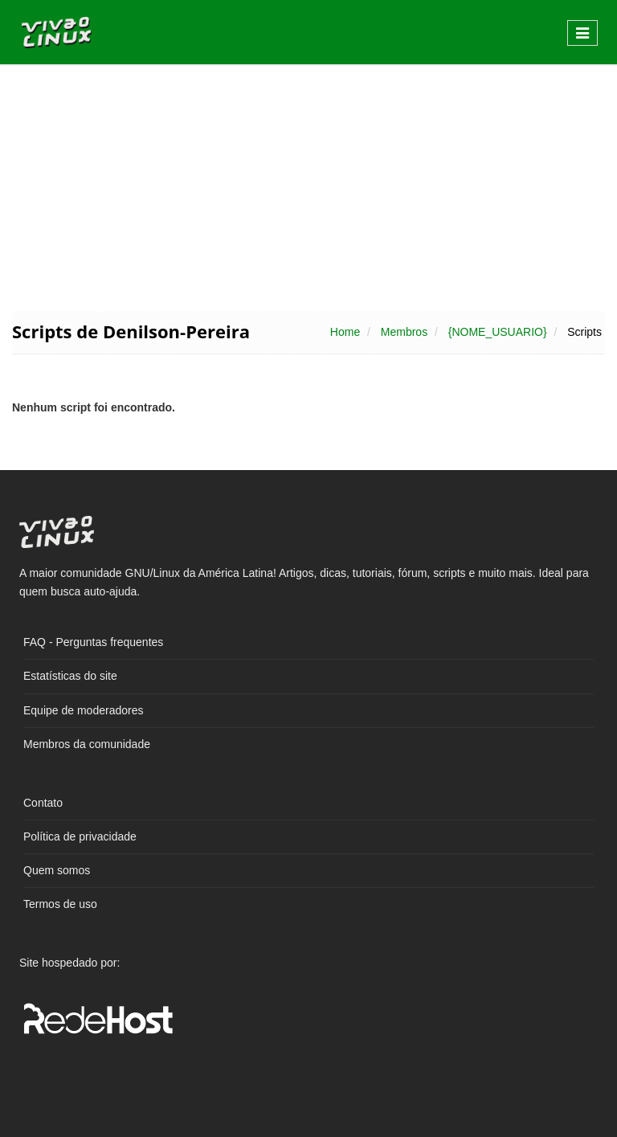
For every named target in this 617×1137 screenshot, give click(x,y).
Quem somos (56, 870)
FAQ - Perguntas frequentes (93, 642)
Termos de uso (60, 904)
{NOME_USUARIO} (497, 331)
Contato (43, 802)
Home (345, 331)
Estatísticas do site (70, 675)
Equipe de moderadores (83, 710)
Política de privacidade (80, 836)
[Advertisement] (308, 186)
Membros (404, 331)
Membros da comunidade (86, 744)
